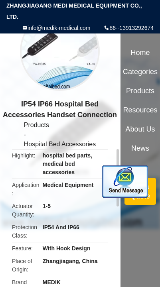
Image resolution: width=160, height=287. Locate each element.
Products (36, 125)
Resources (140, 110)
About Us (140, 129)
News (140, 148)
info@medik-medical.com (59, 28)
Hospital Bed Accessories (60, 144)
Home (140, 53)
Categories (140, 72)
